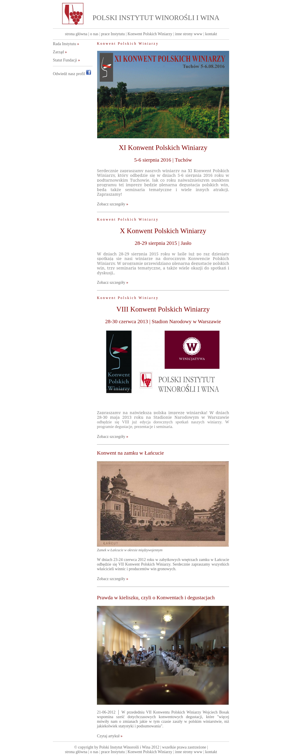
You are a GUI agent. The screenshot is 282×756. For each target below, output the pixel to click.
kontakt (211, 34)
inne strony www (188, 34)
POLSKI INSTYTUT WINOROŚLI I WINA (156, 18)
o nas (94, 34)
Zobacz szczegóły (112, 204)
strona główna (76, 34)
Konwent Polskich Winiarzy (150, 34)
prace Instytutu (113, 34)
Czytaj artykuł (109, 736)
